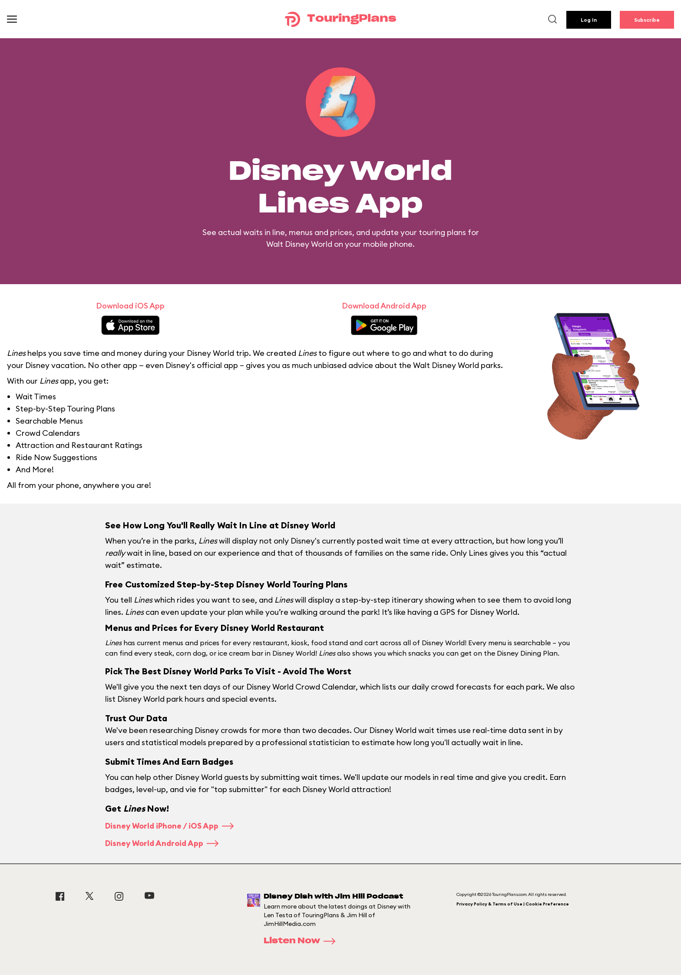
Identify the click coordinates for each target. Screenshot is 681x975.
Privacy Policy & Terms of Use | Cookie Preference (512, 904)
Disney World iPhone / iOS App (169, 826)
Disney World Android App (161, 843)
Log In (589, 20)
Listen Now (302, 941)
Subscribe (647, 20)
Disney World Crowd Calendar (301, 687)
